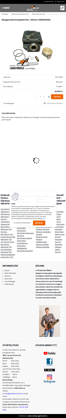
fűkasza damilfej (42, 247)
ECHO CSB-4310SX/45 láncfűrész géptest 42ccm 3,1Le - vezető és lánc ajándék (16, 159)
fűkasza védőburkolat (41, 240)
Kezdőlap (5, 14)
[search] (62, 8)
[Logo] (33, 8)
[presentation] (3, 157)
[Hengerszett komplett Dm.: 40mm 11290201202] (33, 46)
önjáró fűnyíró (58, 250)
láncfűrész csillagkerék (22, 247)
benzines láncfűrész (59, 230)
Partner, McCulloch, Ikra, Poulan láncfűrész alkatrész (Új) (8, 236)
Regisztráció (60, 1)
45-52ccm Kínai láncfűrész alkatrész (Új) (7, 244)
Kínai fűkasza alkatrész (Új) (6, 250)
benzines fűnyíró (58, 240)
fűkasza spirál (41, 237)
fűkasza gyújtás (42, 244)
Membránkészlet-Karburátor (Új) (8, 255)
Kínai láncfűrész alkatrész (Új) (7, 210)
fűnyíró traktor (58, 218)
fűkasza (58, 214)
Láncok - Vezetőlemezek (7, 220)
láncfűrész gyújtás (24, 238)
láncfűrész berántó (25, 251)
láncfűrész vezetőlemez (22, 242)
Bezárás (39, 223)
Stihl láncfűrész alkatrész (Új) (7, 215)
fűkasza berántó (42, 229)
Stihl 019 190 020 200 (38, 14)
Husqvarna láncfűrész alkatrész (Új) (6, 227)
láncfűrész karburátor (21, 229)
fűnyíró (58, 222)
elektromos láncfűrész (59, 225)
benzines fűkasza (58, 245)
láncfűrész (59, 212)
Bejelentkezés (49, 1)
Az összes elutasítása (22, 223)
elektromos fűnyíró (59, 235)
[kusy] (40, 97)
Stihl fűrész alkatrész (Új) (20, 14)
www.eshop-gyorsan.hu (37, 416)
